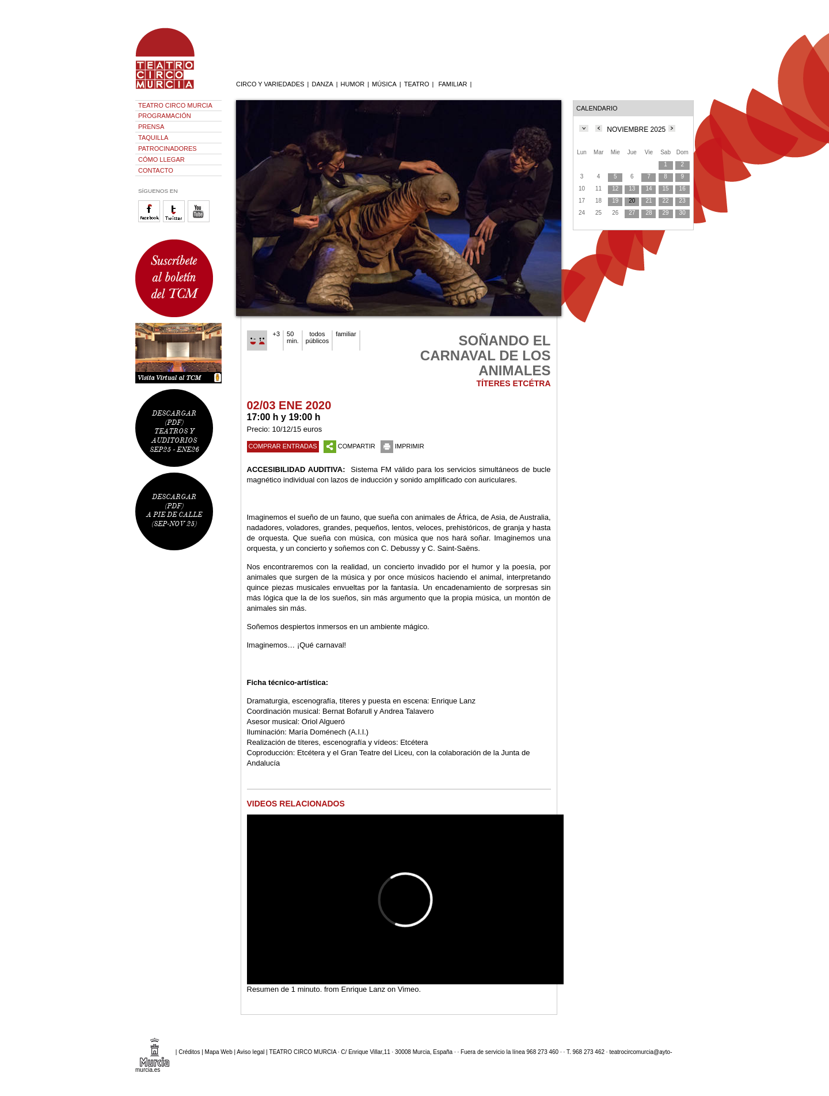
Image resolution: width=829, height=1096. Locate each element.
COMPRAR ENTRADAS (283, 446)
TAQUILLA (153, 137)
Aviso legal (250, 1052)
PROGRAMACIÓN (164, 115)
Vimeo (408, 989)
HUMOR (353, 84)
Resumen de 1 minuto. (284, 989)
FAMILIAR (452, 84)
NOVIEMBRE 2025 (636, 129)
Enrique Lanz (363, 989)
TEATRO (416, 84)
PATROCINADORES (167, 148)
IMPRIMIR (402, 446)
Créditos (189, 1052)
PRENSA (151, 126)
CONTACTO (155, 170)
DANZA (322, 84)
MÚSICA (384, 84)
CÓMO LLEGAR (161, 159)
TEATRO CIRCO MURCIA (175, 105)
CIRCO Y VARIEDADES (270, 84)
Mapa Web (219, 1052)
